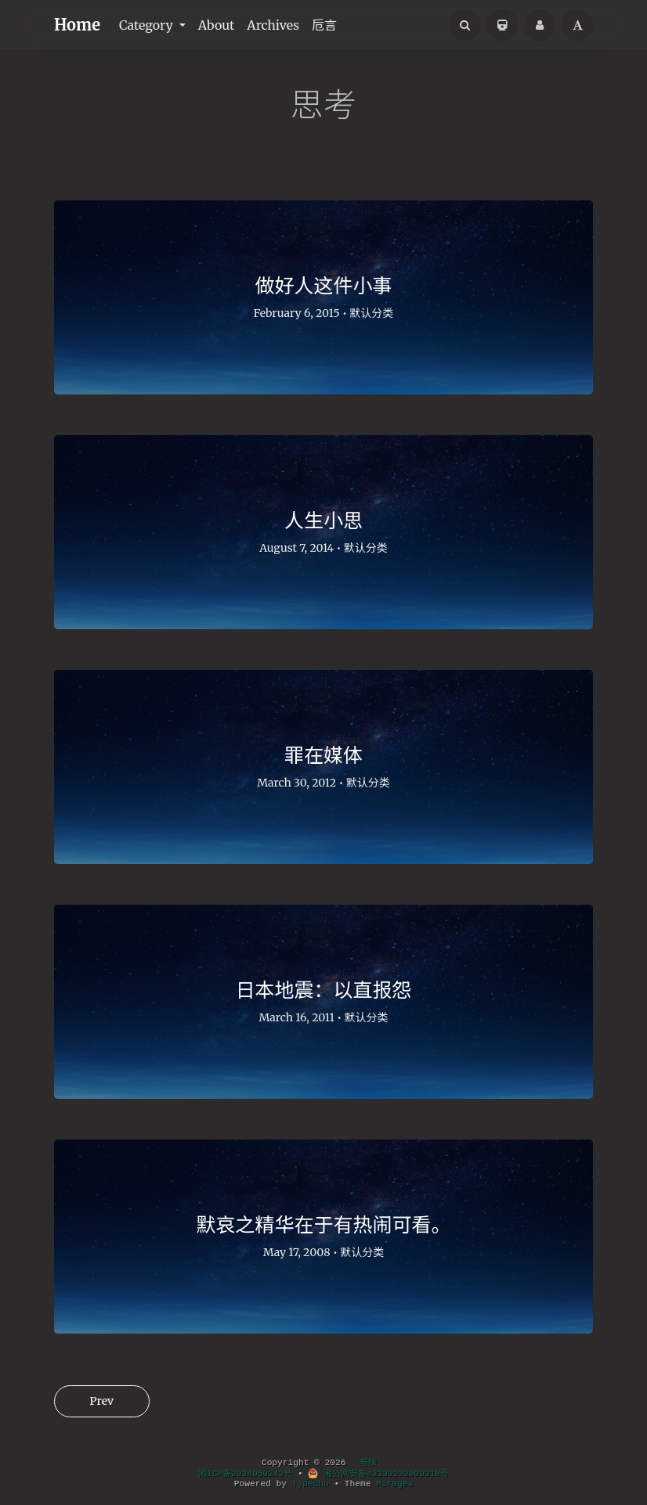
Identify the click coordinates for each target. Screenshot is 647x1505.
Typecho (310, 1484)
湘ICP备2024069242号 (245, 1473)
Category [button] (147, 25)
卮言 (324, 25)
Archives (273, 25)
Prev (102, 1401)
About (216, 25)
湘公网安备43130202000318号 (378, 1473)
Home (77, 24)
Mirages (394, 1484)
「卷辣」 (368, 1462)
